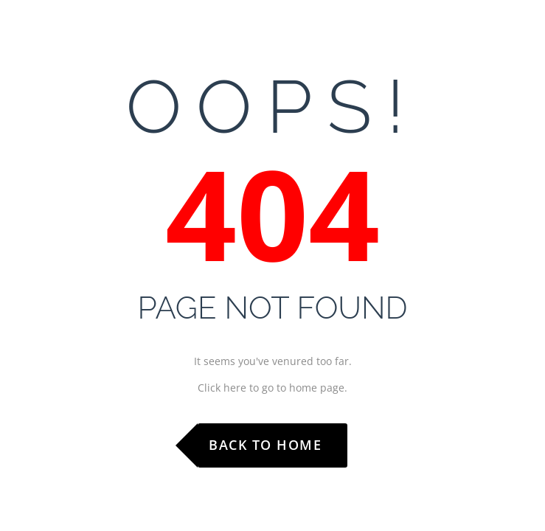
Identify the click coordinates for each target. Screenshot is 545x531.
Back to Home (265, 445)
